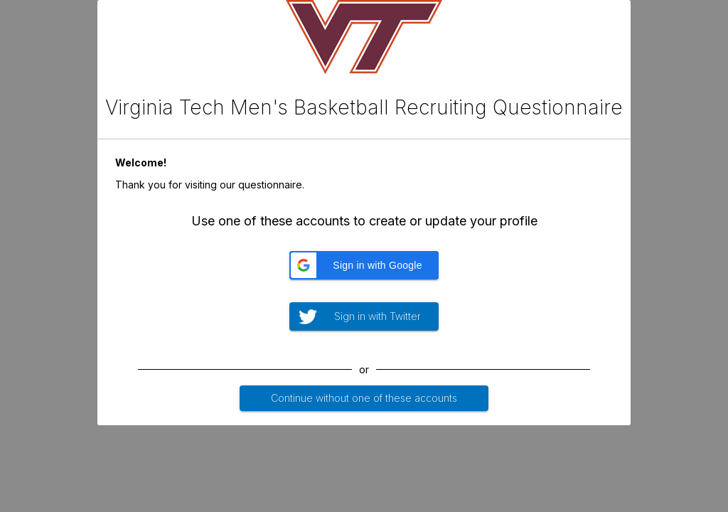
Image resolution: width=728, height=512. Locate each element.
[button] (364, 265)
